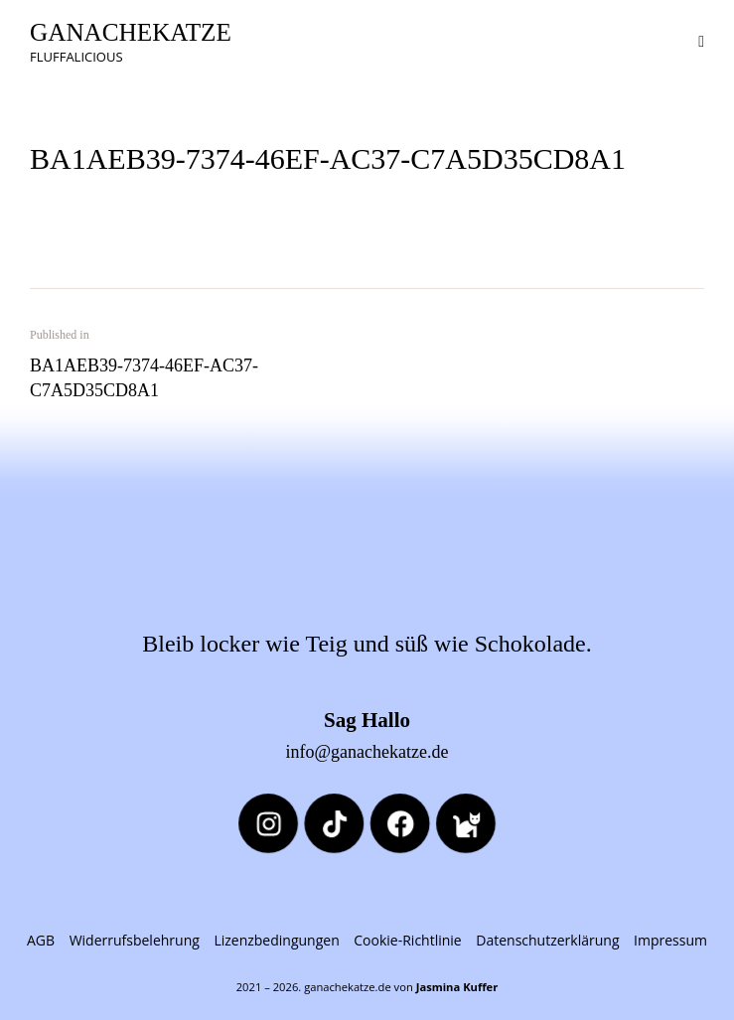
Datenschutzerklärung (547, 940)
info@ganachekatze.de (367, 752)
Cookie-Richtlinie (407, 940)
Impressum (670, 940)
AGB (41, 940)
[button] (701, 40)
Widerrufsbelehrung (135, 940)
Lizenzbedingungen (276, 940)
